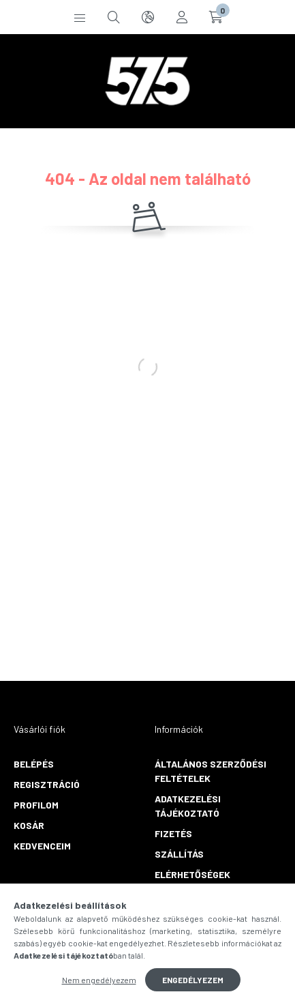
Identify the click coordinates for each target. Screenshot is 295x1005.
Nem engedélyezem (99, 980)
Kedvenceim (42, 845)
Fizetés (173, 833)
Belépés (34, 764)
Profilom (36, 805)
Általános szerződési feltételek (210, 771)
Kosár (29, 825)
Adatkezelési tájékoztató (188, 806)
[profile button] (182, 17)
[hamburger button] (79, 17)
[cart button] (216, 17)
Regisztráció (47, 784)
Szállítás (179, 854)
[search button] (113, 17)
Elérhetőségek (192, 874)
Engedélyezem (192, 980)
